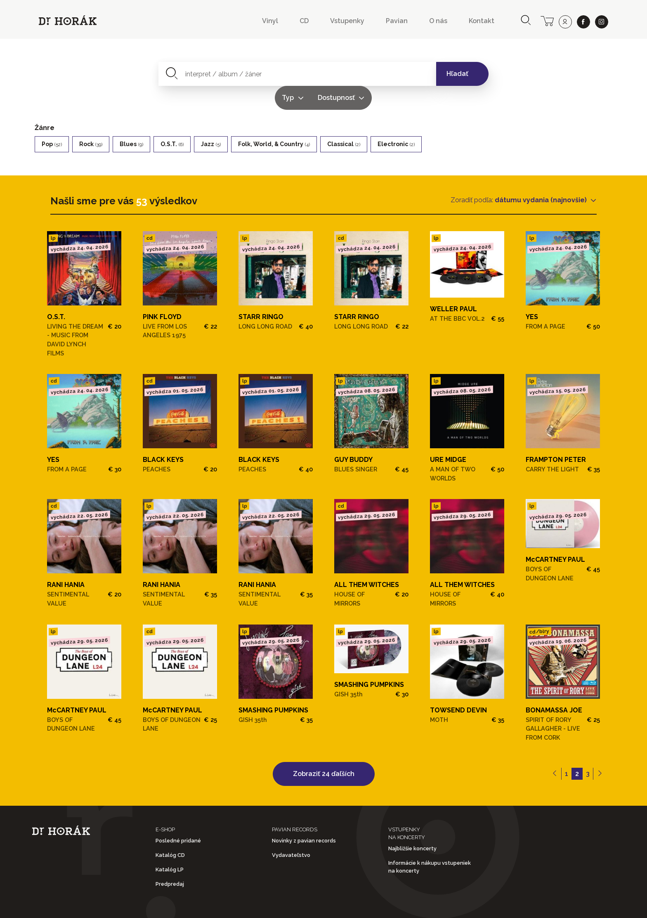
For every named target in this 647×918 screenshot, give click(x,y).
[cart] (547, 20)
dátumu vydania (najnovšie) (541, 176)
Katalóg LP (170, 846)
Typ (354, 74)
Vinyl (270, 21)
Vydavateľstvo (291, 831)
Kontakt (481, 21)
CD (304, 21)
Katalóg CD (170, 831)
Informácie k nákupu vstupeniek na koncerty (429, 843)
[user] (565, 21)
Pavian (397, 21)
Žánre (44, 104)
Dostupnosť (402, 74)
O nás (438, 21)
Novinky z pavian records (304, 817)
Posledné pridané (178, 817)
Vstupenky (347, 21)
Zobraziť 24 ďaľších (323, 750)
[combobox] (249, 74)
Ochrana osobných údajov (329, 905)
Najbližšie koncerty (412, 824)
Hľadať (457, 74)
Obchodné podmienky (220, 905)
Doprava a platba (433, 905)
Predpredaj (170, 860)
